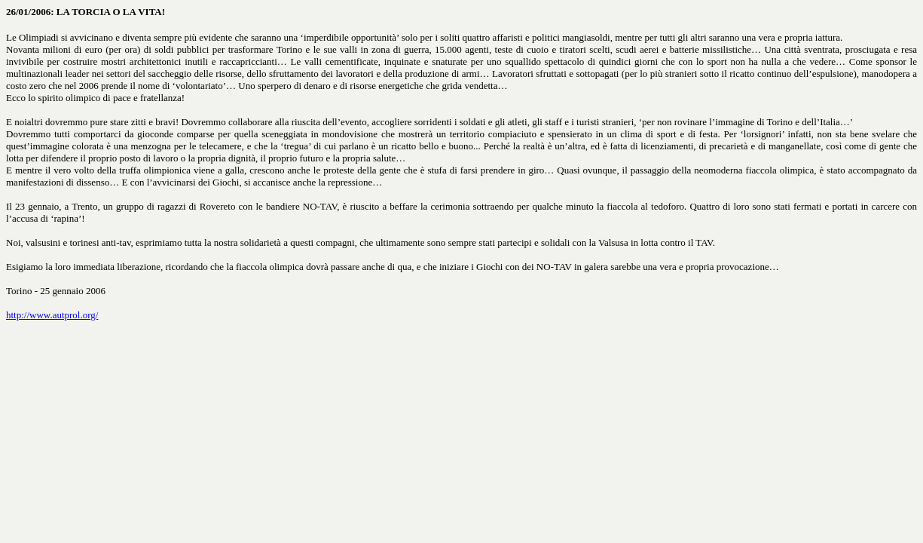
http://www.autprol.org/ (52, 315)
